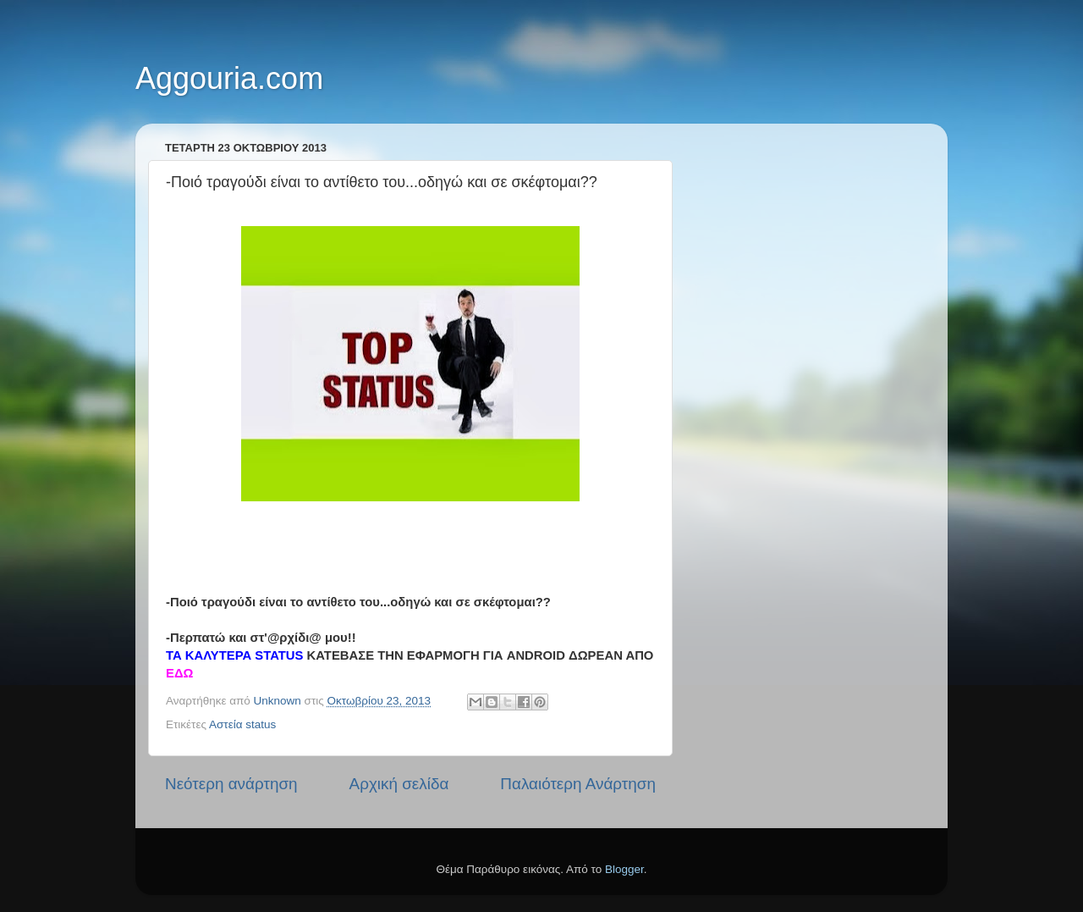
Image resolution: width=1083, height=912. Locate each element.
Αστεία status (242, 724)
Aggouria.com (229, 78)
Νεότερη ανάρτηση (231, 784)
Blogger (624, 869)
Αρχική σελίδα (399, 784)
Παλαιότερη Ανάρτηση (578, 784)
